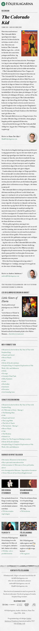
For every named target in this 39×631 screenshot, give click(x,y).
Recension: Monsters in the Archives (14, 460)
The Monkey (6, 434)
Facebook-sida (8, 594)
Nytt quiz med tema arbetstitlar (13, 462)
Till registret (25, 554)
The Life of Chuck (8, 423)
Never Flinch (6, 358)
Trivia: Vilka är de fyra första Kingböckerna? (17, 473)
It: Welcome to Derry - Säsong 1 (12, 410)
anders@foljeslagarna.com (10, 276)
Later (4, 381)
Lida (3, 415)
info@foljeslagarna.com (19, 578)
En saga (5, 373)
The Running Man (8, 413)
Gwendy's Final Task (9, 376)
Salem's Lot (6, 436)
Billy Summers (7, 379)
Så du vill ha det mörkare (10, 363)
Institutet (5, 387)
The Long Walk (7, 421)
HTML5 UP (21, 624)
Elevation (5, 389)
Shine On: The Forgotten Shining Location (16, 439)
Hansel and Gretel (8, 355)
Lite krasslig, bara (8, 392)
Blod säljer (6, 384)
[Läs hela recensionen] (16, 334)
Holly (4, 371)
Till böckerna (25, 511)
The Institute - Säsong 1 (10, 426)
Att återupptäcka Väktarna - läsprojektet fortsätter (19, 470)
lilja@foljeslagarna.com (9, 139)
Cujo (4, 360)
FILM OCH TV (6, 533)
